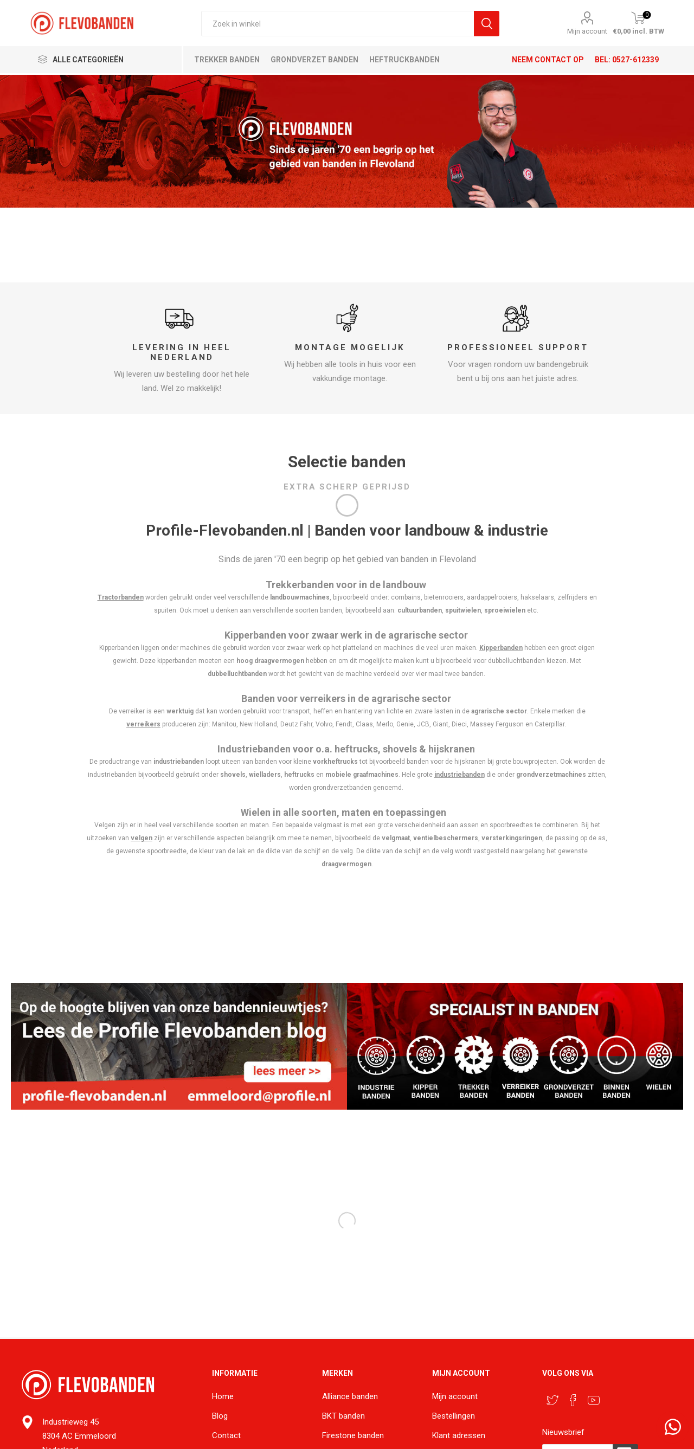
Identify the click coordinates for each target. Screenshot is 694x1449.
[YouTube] (593, 1400)
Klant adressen (458, 1435)
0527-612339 (635, 59)
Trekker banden (227, 59)
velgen (141, 838)
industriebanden (459, 774)
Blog (220, 1416)
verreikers (143, 724)
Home (223, 1396)
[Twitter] (552, 1400)
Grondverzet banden (314, 59)
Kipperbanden (501, 648)
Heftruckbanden (404, 59)
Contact (226, 1435)
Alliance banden (350, 1396)
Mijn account (587, 31)
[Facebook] (573, 1400)
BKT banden (343, 1416)
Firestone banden (353, 1435)
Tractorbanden (121, 597)
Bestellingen (453, 1416)
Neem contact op (548, 59)
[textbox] (337, 23)
